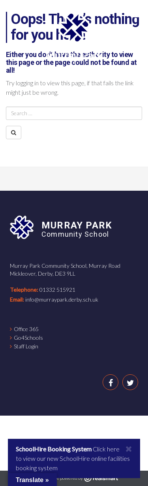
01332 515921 (57, 289)
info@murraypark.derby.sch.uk (61, 299)
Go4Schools (28, 337)
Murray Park (74, 55)
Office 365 (26, 329)
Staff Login (26, 346)
